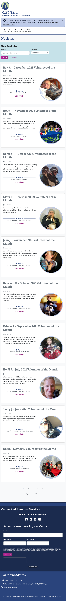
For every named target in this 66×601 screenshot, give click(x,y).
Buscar (3, 49)
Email (5, 531)
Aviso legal (43, 596)
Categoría (34, 49)
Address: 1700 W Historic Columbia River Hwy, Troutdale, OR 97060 (25, 584)
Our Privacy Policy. (53, 550)
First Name (7, 539)
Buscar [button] (10, 31)
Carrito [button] (21, 31)
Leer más (18, 96)
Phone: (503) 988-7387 (10, 587)
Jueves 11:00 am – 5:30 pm (12, 580)
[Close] (62, 20)
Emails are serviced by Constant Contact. (40, 550)
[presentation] (14, 560)
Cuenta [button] (16, 31)
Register (8, 554)
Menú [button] (4, 31)
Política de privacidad (55, 596)
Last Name (30, 539)
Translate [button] (28, 31)
